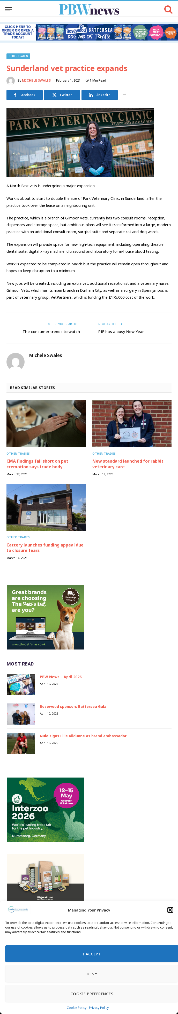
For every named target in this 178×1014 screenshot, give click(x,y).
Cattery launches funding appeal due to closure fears (45, 547)
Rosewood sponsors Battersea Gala (73, 706)
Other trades (18, 56)
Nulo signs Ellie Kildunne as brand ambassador (83, 735)
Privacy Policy (99, 1007)
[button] (170, 910)
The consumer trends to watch (51, 331)
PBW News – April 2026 (60, 676)
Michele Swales (36, 80)
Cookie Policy (76, 1007)
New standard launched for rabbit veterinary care (128, 464)
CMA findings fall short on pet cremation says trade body (37, 464)
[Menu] (8, 9)
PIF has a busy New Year (121, 331)
